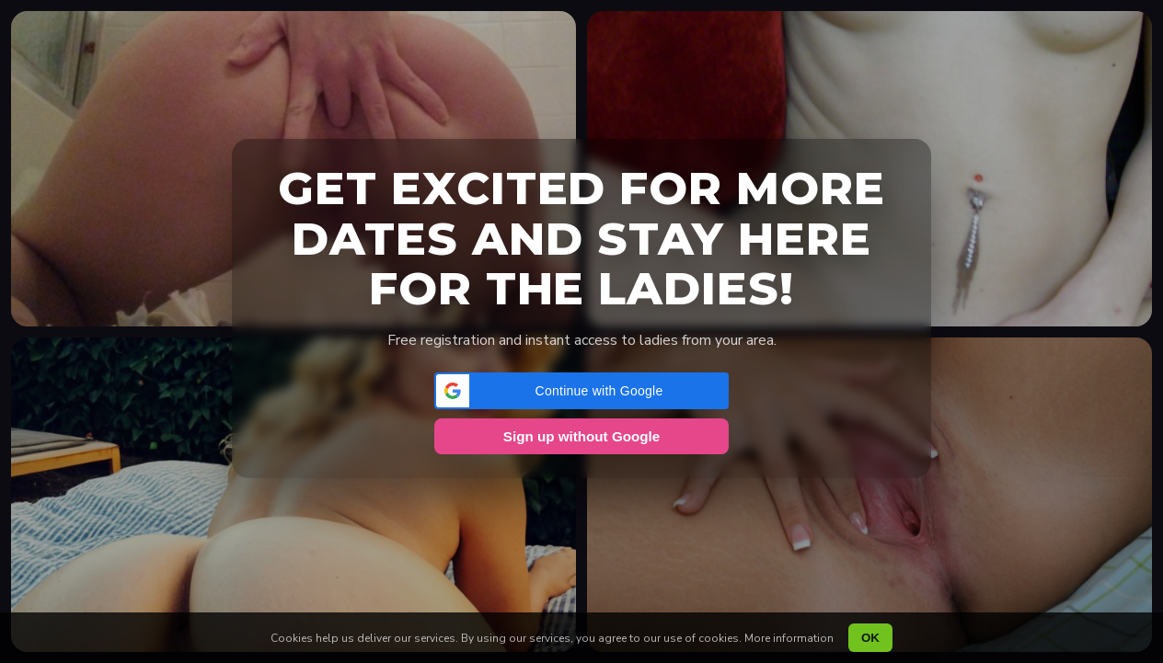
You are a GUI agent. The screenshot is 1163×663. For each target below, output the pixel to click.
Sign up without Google (581, 436)
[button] (581, 390)
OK (870, 638)
